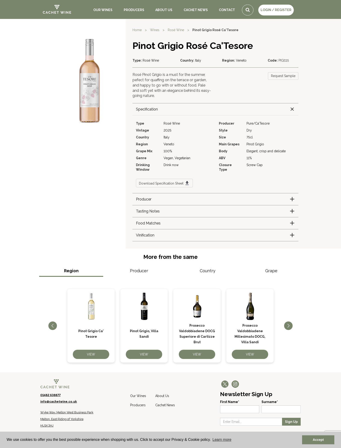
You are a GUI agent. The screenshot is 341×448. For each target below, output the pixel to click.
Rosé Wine (176, 30)
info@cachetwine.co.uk (58, 401)
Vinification (145, 235)
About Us (163, 10)
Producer (143, 199)
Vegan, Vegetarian (177, 158)
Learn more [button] (221, 440)
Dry (249, 130)
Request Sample (283, 76)
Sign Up (291, 422)
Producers (134, 10)
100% (168, 151)
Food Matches (148, 223)
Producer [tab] (139, 270)
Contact (227, 10)
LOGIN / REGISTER (276, 10)
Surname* (270, 402)
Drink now (171, 165)
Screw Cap (255, 165)
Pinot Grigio (255, 144)
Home (137, 30)
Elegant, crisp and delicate (266, 151)
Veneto (241, 60)
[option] (91, 325)
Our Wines (102, 10)
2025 (167, 130)
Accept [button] (318, 440)
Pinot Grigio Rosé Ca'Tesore (215, 30)
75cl (250, 137)
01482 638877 (50, 395)
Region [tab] (71, 270)
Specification (147, 109)
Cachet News (196, 10)
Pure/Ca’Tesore (258, 123)
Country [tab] (207, 270)
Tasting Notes (148, 211)
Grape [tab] (271, 270)
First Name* (229, 402)
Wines (154, 30)
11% (249, 158)
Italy (198, 60)
